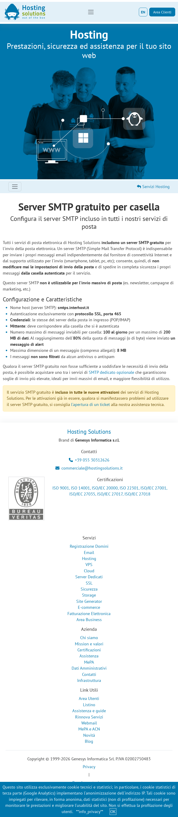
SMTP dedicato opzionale (111, 372)
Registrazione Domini (89, 546)
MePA (89, 662)
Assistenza (89, 656)
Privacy (89, 766)
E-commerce (89, 607)
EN (143, 12)
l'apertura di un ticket (90, 404)
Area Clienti (162, 12)
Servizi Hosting (153, 186)
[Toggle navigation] (91, 12)
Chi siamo (89, 637)
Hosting (89, 558)
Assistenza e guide (89, 710)
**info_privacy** (89, 811)
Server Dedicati (89, 576)
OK (113, 811)
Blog (89, 741)
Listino (89, 704)
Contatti (89, 674)
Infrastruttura (89, 680)
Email (89, 552)
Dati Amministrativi (89, 668)
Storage (89, 595)
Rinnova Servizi (89, 717)
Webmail (89, 723)
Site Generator (89, 601)
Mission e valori (89, 644)
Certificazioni (89, 650)
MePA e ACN (89, 729)
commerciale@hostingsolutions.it (89, 468)
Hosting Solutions (89, 431)
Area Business (89, 619)
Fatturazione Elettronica (89, 613)
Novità (89, 735)
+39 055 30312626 (89, 460)
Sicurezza (89, 589)
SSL (89, 583)
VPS (89, 564)
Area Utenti (89, 698)
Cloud (89, 570)
